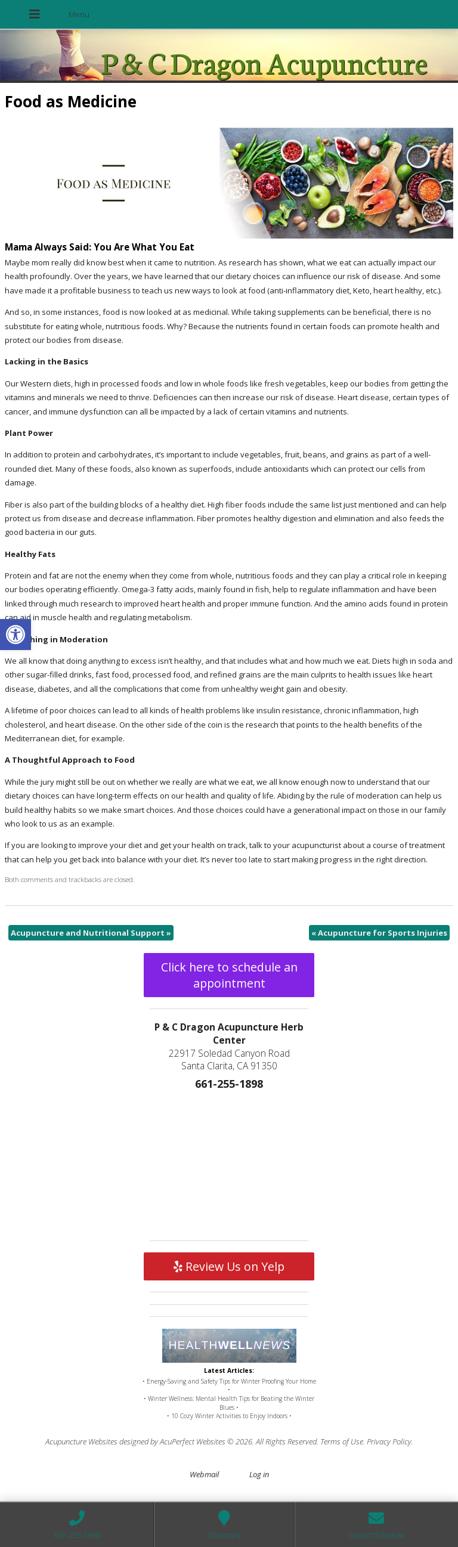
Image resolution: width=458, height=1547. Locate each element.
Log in (259, 1474)
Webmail (204, 1474)
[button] (15, 634)
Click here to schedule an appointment (229, 975)
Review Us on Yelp (229, 1266)
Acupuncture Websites (81, 1441)
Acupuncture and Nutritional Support (91, 932)
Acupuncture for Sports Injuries (379, 932)
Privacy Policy (389, 1441)
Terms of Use (341, 1441)
